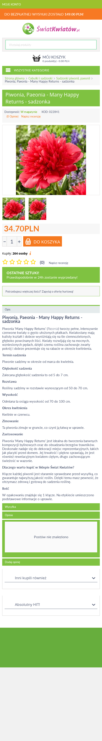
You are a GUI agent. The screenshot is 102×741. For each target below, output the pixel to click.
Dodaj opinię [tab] (12, 562)
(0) (42, 262)
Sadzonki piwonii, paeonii (73, 78)
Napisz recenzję (31, 116)
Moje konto (11, 4)
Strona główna (15, 78)
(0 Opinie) (12, 116)
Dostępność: (12, 112)
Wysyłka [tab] (10, 506)
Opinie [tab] (9, 515)
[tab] (51, 538)
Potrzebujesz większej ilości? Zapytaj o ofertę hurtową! (39, 291)
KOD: (45, 112)
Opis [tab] (8, 309)
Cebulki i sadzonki (40, 78)
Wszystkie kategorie (27, 69)
